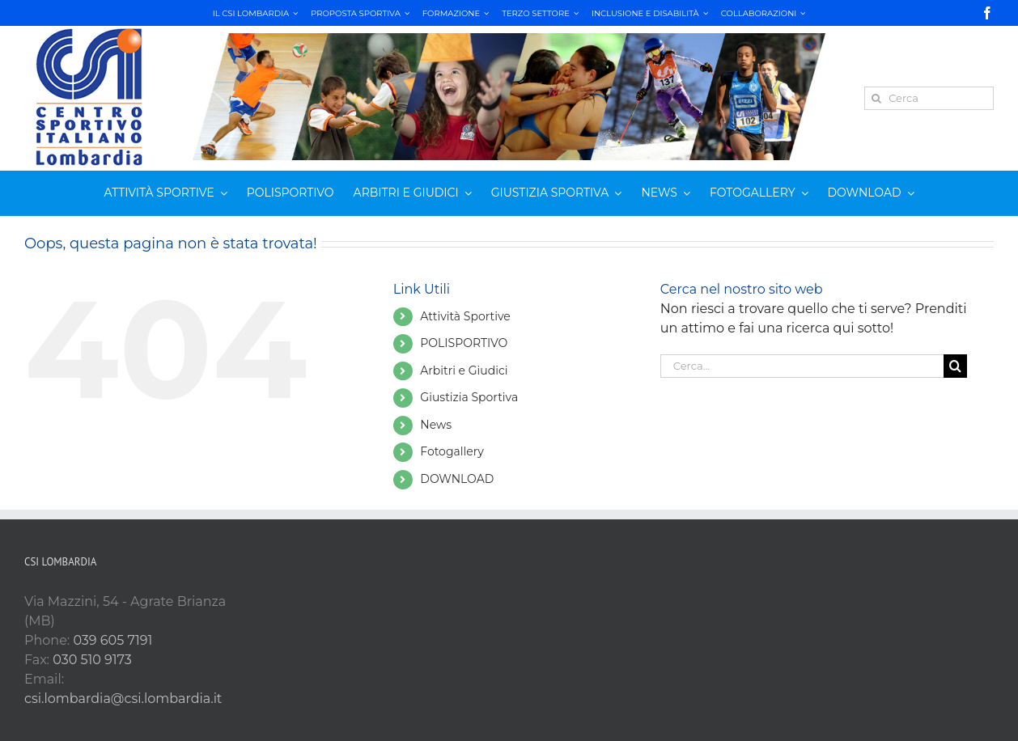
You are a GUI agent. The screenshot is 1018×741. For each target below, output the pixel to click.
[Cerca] (929, 98)
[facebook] (987, 12)
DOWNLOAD (457, 479)
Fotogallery (452, 451)
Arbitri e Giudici (463, 370)
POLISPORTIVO (463, 343)
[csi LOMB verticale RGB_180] (89, 30)
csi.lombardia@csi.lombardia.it (123, 698)
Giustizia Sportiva (469, 397)
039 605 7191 (112, 640)
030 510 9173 (92, 659)
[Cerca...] (802, 366)
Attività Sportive (465, 316)
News (436, 424)
